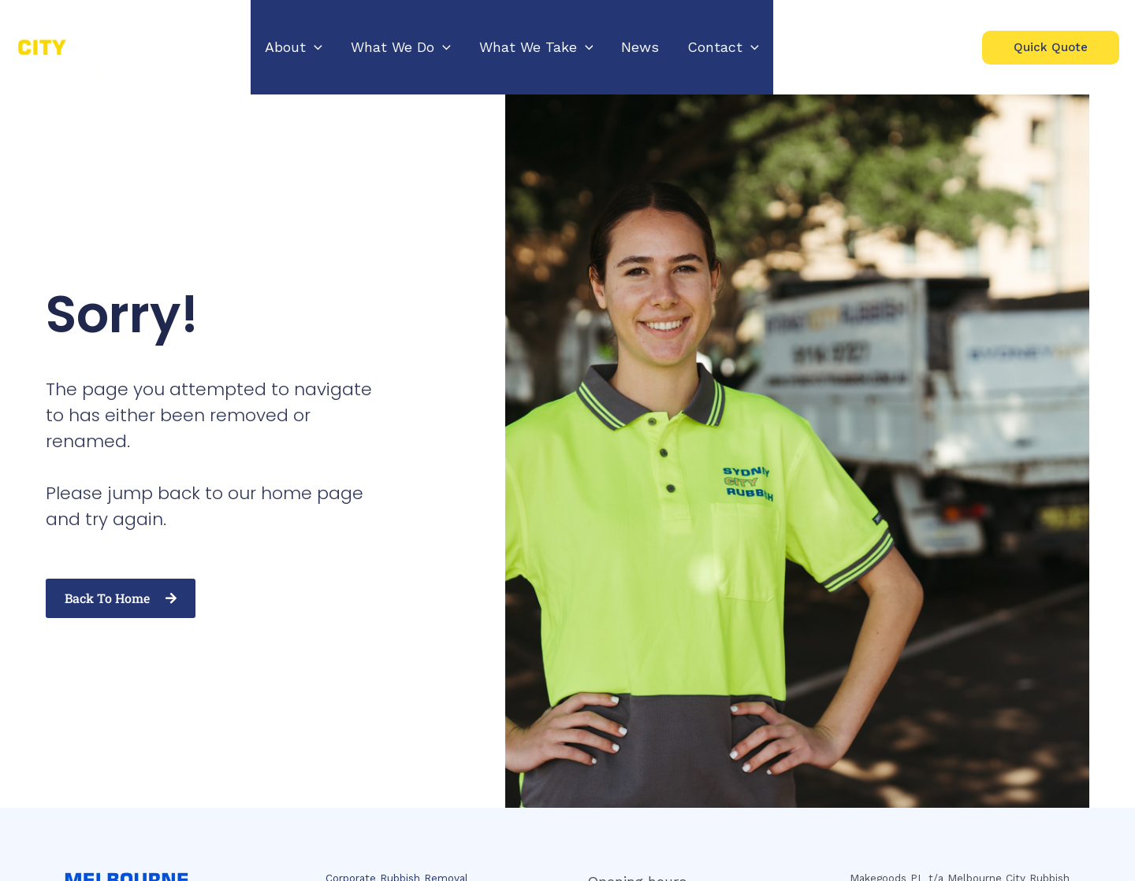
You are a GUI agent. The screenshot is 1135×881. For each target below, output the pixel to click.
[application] (314, 47)
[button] (294, 47)
